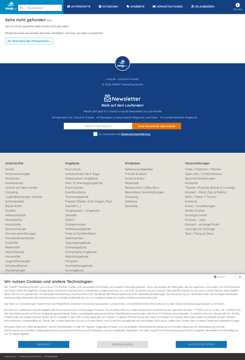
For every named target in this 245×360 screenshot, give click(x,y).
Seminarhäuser (15, 229)
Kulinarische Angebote (81, 252)
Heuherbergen (15, 270)
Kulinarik (191, 201)
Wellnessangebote (78, 229)
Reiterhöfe (12, 247)
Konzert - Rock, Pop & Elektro (206, 192)
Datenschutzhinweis (30, 356)
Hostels (10, 210)
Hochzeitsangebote (78, 266)
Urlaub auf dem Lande (21, 188)
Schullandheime (16, 266)
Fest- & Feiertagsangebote (84, 183)
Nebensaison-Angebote (81, 178)
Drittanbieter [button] (51, 356)
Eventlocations (75, 192)
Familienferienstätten (20, 238)
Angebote (72, 163)
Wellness (131, 201)
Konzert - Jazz (195, 220)
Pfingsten (71, 261)
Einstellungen (122, 344)
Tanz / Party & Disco (199, 233)
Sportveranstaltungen (200, 178)
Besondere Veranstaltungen (144, 192)
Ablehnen (43, 344)
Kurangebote (74, 270)
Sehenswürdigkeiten (139, 169)
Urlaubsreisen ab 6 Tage (82, 174)
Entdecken (132, 163)
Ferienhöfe (12, 256)
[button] (40, 6)
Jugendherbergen (17, 261)
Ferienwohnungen (17, 174)
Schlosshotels (14, 201)
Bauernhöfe (13, 206)
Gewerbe (131, 206)
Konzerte (191, 183)
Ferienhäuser (14, 183)
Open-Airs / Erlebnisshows (203, 174)
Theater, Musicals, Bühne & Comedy (210, 188)
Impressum (10, 356)
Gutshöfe (11, 243)
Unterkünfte (14, 163)
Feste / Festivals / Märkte (203, 169)
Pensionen (12, 178)
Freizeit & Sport (136, 174)
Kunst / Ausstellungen (200, 206)
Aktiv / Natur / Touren (200, 197)
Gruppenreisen (75, 224)
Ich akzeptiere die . (122, 134)
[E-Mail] (98, 126)
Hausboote (13, 224)
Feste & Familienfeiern (80, 233)
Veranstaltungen (197, 163)
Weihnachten (74, 238)
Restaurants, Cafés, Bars (142, 188)
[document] (122, 309)
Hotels (9, 169)
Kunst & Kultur (135, 178)
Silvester (71, 215)
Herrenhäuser (14, 252)
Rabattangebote (76, 256)
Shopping (131, 197)
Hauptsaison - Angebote (82, 210)
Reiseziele (132, 183)
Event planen (74, 188)
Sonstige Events (196, 215)
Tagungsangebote (78, 243)
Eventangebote (76, 247)
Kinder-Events (195, 210)
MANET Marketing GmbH (127, 84)
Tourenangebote (76, 197)
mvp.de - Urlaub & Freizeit (122, 79)
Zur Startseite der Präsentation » (29, 41)
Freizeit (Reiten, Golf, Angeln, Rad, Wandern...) (88, 203)
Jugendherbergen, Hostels (23, 197)
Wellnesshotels (15, 215)
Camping (11, 192)
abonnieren (156, 126)
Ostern (70, 220)
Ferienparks (13, 220)
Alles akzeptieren (201, 344)
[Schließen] (239, 276)
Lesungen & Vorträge (200, 229)
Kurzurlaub (73, 169)
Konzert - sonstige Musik (202, 224)
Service (237, 7)
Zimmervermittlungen (20, 233)
